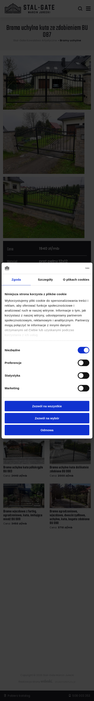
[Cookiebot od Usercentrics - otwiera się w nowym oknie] (71, 268)
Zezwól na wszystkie (47, 406)
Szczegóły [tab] (45, 279)
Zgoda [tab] (16, 279)
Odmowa (46, 430)
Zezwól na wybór (47, 418)
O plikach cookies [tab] (76, 279)
